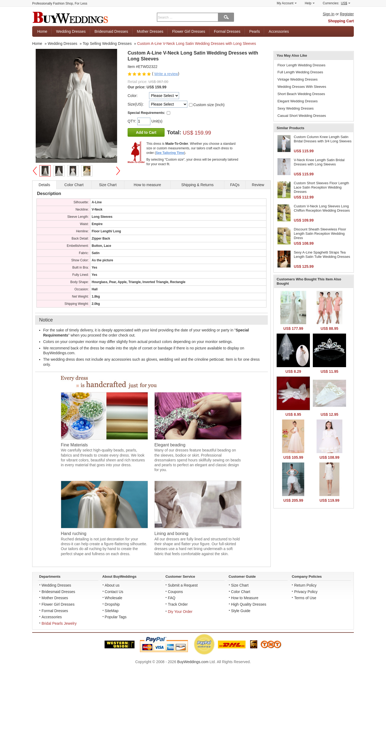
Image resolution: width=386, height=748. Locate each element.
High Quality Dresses (248, 604)
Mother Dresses (150, 31)
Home (42, 31)
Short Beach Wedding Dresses (301, 94)
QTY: (132, 121)
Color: (133, 95)
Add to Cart (146, 132)
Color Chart (240, 592)
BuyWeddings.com (192, 662)
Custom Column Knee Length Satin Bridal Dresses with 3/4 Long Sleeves (322, 139)
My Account (287, 3)
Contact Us (114, 592)
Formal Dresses (227, 31)
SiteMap (111, 611)
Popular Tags (116, 617)
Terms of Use (305, 598)
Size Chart (239, 585)
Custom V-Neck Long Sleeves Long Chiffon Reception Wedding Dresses (322, 208)
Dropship (112, 604)
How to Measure (244, 598)
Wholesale (113, 598)
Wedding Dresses (71, 31)
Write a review (166, 74)
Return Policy (305, 585)
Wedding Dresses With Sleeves (301, 87)
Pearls (254, 31)
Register (347, 14)
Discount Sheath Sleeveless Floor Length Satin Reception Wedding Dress (320, 233)
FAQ (171, 598)
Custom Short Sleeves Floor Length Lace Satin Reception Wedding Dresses (321, 187)
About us (112, 585)
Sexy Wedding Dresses (295, 108)
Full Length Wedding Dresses (300, 72)
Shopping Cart (341, 21)
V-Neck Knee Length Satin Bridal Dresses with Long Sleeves (319, 162)
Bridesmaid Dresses (111, 31)
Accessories (279, 31)
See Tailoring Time (170, 153)
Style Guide (240, 611)
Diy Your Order (180, 611)
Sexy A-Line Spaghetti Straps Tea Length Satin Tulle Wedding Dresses (322, 254)
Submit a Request (183, 585)
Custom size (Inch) (209, 105)
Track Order (178, 604)
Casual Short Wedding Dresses (301, 116)
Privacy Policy (305, 592)
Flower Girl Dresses (188, 31)
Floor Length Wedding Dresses (301, 65)
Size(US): (136, 104)
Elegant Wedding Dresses (297, 101)
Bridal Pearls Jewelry (59, 623)
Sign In (329, 14)
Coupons (175, 592)
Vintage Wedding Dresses (297, 79)
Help (310, 3)
